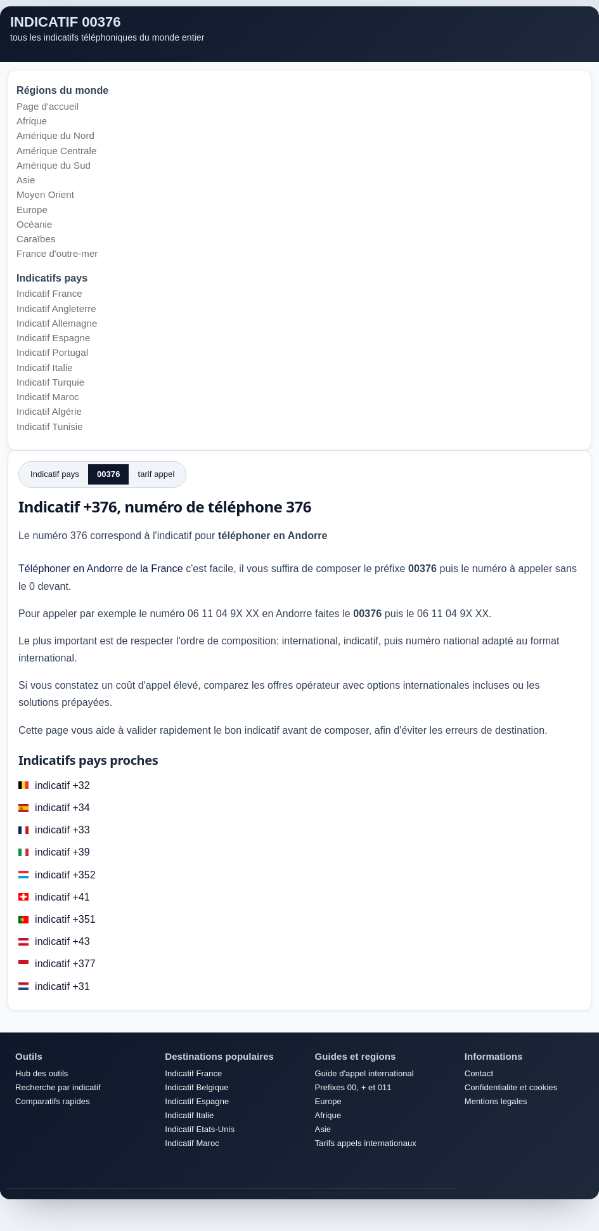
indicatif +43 (62, 941)
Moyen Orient (45, 194)
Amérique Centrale (56, 150)
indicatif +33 (62, 829)
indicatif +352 (65, 875)
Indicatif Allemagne (56, 323)
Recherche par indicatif (58, 1087)
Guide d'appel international (364, 1073)
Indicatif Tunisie (49, 426)
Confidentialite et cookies (511, 1087)
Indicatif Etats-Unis (200, 1129)
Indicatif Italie (44, 367)
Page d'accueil (47, 106)
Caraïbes (35, 238)
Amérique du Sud (53, 165)
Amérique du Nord (55, 135)
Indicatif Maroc (47, 396)
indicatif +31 (62, 986)
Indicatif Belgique (196, 1087)
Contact (479, 1073)
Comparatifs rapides (52, 1101)
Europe (32, 209)
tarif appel (156, 474)
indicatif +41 (62, 897)
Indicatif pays (54, 474)
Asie (25, 179)
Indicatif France (49, 293)
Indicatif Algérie (49, 411)
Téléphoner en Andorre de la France (100, 568)
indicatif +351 (65, 919)
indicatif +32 (62, 785)
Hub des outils (41, 1073)
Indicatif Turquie (50, 382)
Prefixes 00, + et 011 (353, 1087)
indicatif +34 (62, 807)
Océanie (34, 224)
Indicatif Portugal (52, 352)
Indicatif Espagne (53, 337)
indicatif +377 (65, 963)
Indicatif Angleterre (56, 308)
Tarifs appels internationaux (365, 1143)
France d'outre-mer (57, 253)
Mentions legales (496, 1101)
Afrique (31, 120)
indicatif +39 (62, 852)
